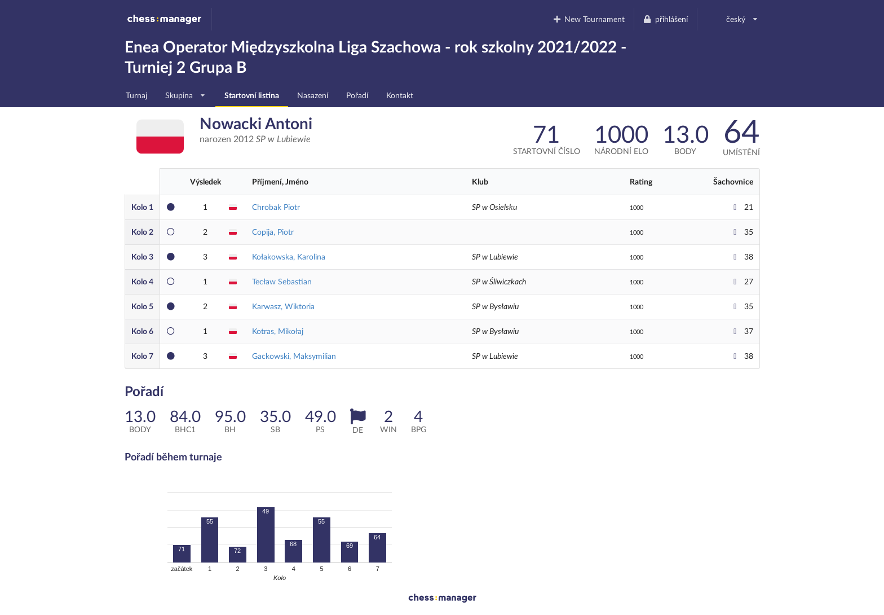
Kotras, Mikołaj (277, 331)
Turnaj (136, 95)
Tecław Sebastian (282, 281)
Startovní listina (251, 95)
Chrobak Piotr (276, 207)
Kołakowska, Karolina (288, 256)
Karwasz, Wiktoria (283, 306)
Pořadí (357, 95)
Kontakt (399, 95)
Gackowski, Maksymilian (294, 356)
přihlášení (665, 19)
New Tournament (588, 19)
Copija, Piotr (273, 231)
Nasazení (312, 95)
